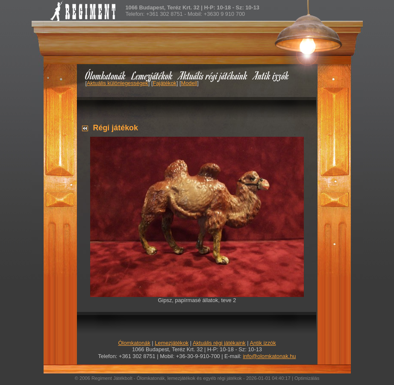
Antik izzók (271, 75)
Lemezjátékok (152, 75)
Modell (189, 83)
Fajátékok (164, 83)
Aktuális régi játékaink (213, 75)
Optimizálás (306, 378)
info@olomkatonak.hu (269, 356)
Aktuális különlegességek (117, 83)
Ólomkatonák (105, 75)
